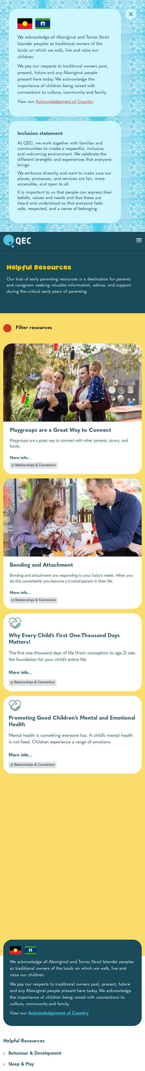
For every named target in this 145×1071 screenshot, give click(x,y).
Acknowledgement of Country (64, 102)
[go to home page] (17, 241)
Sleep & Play (21, 1064)
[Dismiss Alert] (130, 14)
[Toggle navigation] (139, 240)
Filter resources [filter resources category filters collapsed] (27, 328)
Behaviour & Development (34, 1053)
